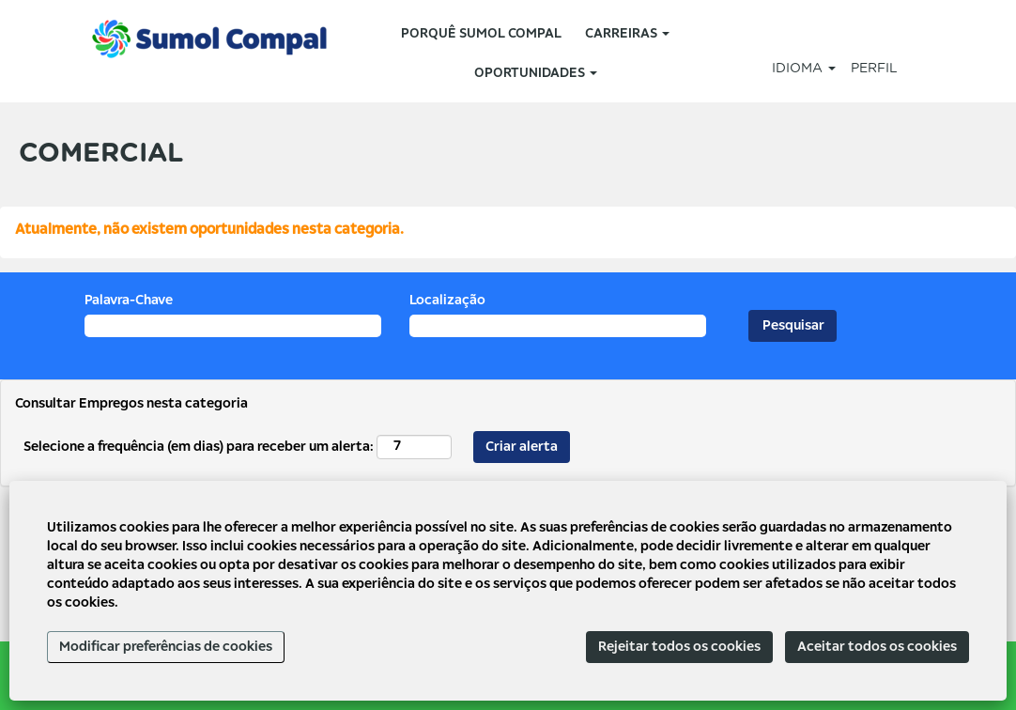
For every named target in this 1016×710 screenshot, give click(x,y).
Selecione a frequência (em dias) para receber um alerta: (198, 447)
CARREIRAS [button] (627, 33)
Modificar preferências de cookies (165, 647)
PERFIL (874, 68)
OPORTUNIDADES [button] (535, 73)
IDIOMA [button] (804, 68)
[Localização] (557, 326)
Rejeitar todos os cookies (679, 647)
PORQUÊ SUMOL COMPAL (481, 33)
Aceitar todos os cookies (877, 647)
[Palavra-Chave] (233, 326)
